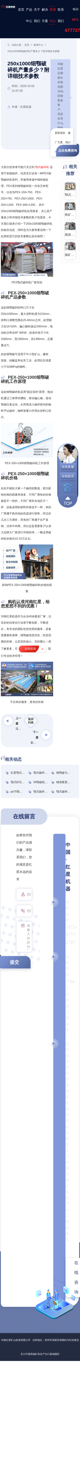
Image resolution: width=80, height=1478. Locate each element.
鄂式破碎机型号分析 (46, 772)
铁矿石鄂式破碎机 (70, 214)
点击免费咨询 (67, 150)
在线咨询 (30, 648)
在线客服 (67, 467)
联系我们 (61, 15)
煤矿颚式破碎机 (70, 255)
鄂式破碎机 (70, 195)
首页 (21, 9)
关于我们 (37, 15)
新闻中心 (53, 15)
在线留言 (67, 476)
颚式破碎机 (42, 167)
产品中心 (29, 15)
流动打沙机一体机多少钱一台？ (19, 728)
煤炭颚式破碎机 (70, 234)
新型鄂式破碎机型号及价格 (34, 742)
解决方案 (45, 15)
